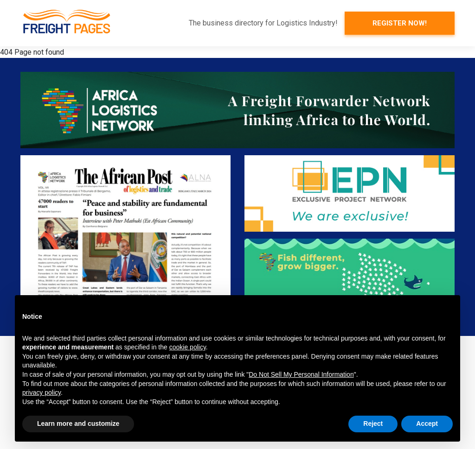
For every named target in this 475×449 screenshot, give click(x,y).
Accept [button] (427, 423)
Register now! (399, 23)
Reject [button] (373, 423)
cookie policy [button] (187, 347)
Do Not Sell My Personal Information (301, 374)
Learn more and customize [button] (78, 423)
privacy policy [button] (41, 392)
